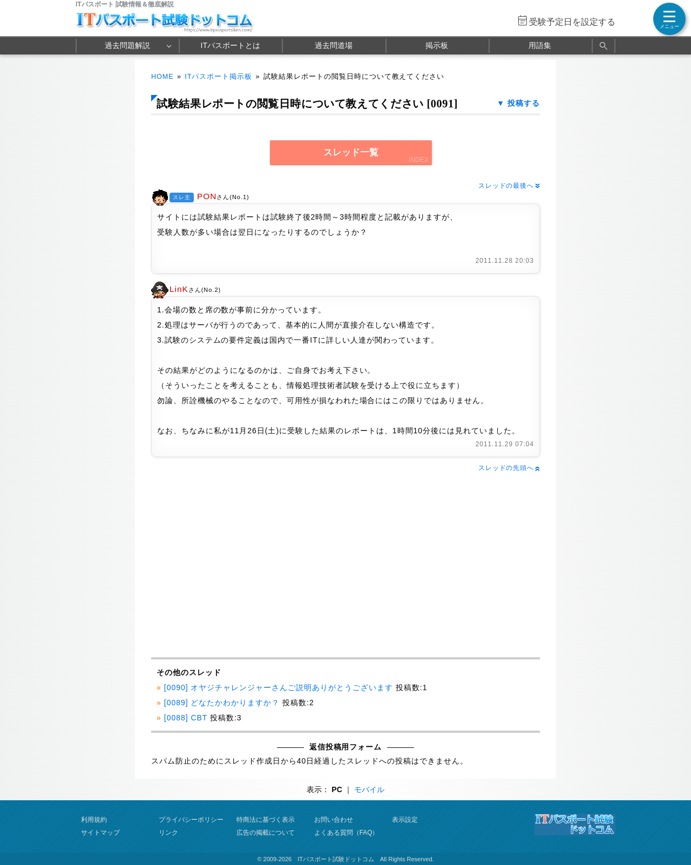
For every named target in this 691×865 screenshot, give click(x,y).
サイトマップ (100, 832)
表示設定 (405, 819)
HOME (162, 76)
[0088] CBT (185, 717)
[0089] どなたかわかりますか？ (222, 702)
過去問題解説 (127, 45)
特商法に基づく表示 (265, 819)
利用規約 (94, 819)
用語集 (540, 45)
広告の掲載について (265, 832)
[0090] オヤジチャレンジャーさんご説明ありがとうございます (278, 687)
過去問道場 (334, 45)
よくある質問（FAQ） (346, 832)
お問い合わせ (333, 819)
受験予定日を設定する (572, 21)
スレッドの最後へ (509, 185)
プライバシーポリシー (191, 819)
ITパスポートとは (230, 45)
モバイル (369, 789)
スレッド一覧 (350, 152)
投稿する (523, 103)
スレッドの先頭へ (509, 468)
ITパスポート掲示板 (218, 76)
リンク (168, 832)
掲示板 (436, 45)
